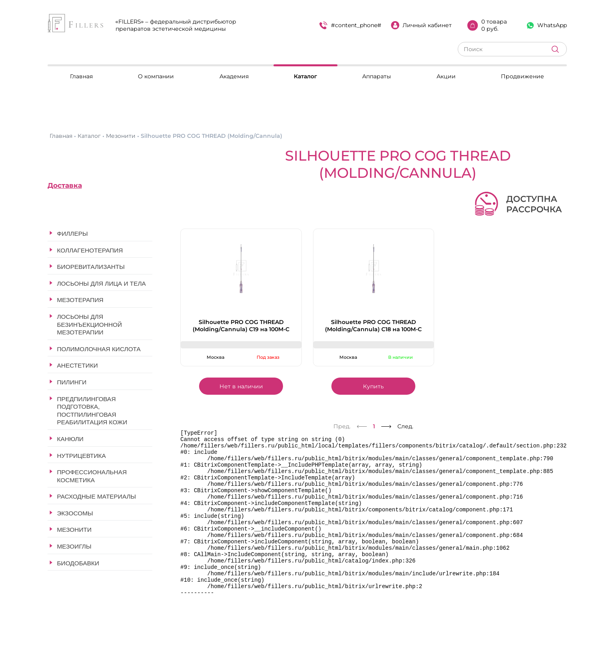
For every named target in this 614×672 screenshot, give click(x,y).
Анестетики (77, 365)
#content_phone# (350, 25)
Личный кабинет (421, 25)
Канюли (70, 438)
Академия (234, 76)
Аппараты (376, 76)
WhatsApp (547, 25)
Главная (81, 76)
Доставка (65, 185)
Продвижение (522, 76)
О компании (156, 76)
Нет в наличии (241, 386)
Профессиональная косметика (92, 476)
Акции (446, 76)
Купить (373, 386)
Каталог (305, 76)
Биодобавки (78, 563)
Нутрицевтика (81, 455)
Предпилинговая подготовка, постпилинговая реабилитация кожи (92, 411)
